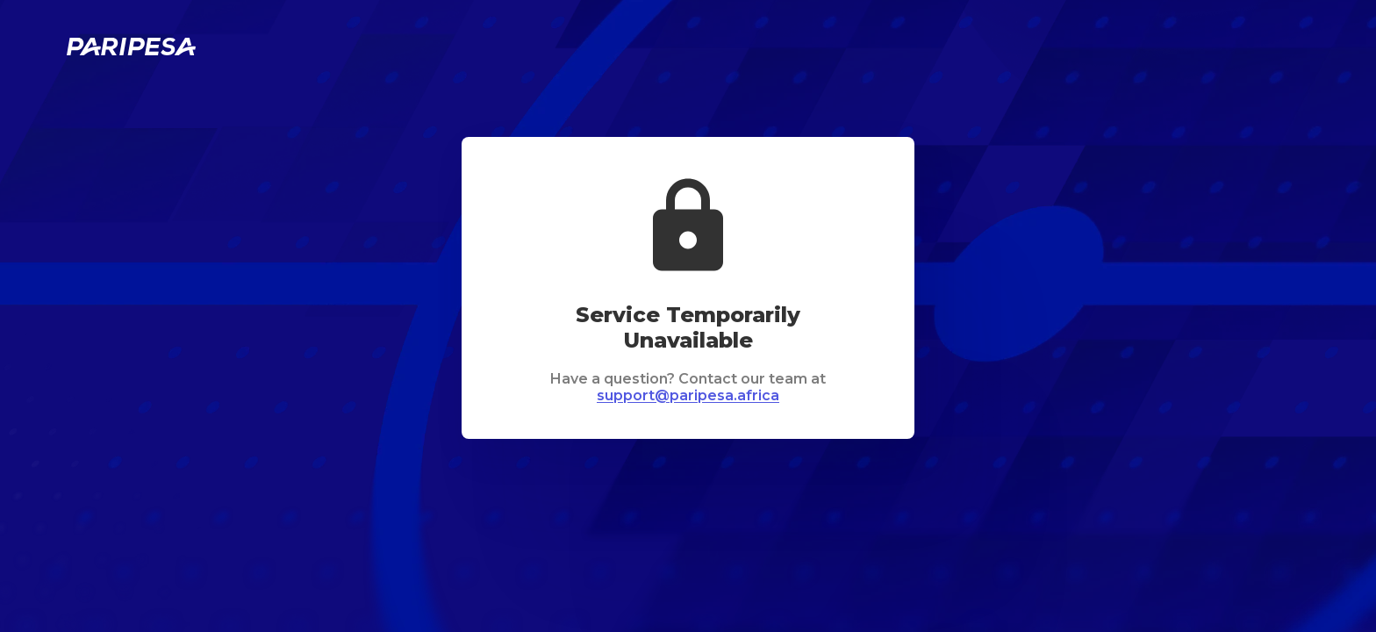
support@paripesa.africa (688, 395)
